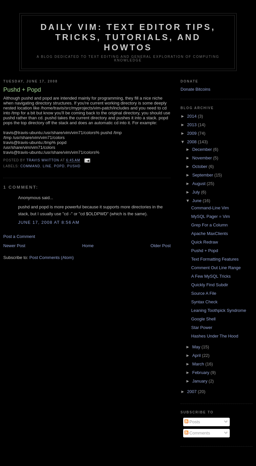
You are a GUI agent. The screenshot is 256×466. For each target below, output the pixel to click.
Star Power (201, 327)
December (202, 149)
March (198, 363)
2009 (192, 133)
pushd (74, 166)
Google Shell (203, 318)
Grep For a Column (209, 224)
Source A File (203, 293)
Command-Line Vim (210, 207)
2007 (192, 391)
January (200, 381)
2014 (192, 116)
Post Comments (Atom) (52, 257)
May (197, 346)
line (47, 166)
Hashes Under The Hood (214, 336)
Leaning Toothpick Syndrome (218, 310)
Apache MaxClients (209, 233)
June (197, 200)
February (201, 372)
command (30, 166)
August (199, 183)
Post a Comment (19, 236)
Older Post (161, 245)
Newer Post (14, 245)
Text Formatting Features (215, 259)
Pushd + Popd (204, 250)
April (197, 355)
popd (59, 166)
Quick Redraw (204, 242)
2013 (192, 124)
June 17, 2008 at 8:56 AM (48, 222)
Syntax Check (204, 301)
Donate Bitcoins (195, 89)
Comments (197, 433)
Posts (192, 421)
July (196, 192)
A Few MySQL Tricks (210, 276)
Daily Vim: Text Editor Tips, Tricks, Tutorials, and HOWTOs (128, 37)
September (203, 175)
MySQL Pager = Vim (210, 216)
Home (88, 245)
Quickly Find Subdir (209, 284)
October (200, 166)
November (202, 157)
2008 (192, 141)
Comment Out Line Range (216, 267)
